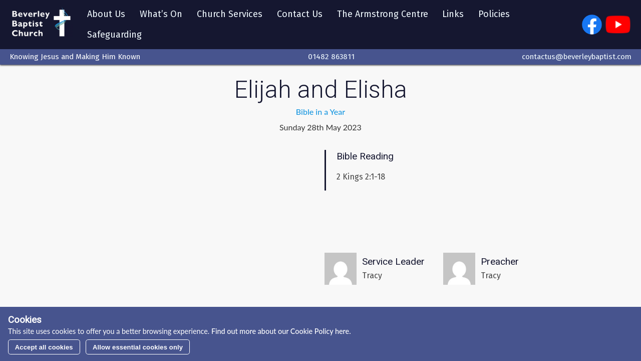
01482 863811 (331, 56)
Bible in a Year (320, 111)
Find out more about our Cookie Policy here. (280, 331)
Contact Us (300, 14)
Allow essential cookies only (138, 347)
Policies (494, 14)
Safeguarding (114, 34)
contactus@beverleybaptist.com (576, 56)
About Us (106, 14)
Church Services (229, 14)
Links (453, 14)
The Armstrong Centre (382, 14)
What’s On (161, 14)
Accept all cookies (44, 347)
